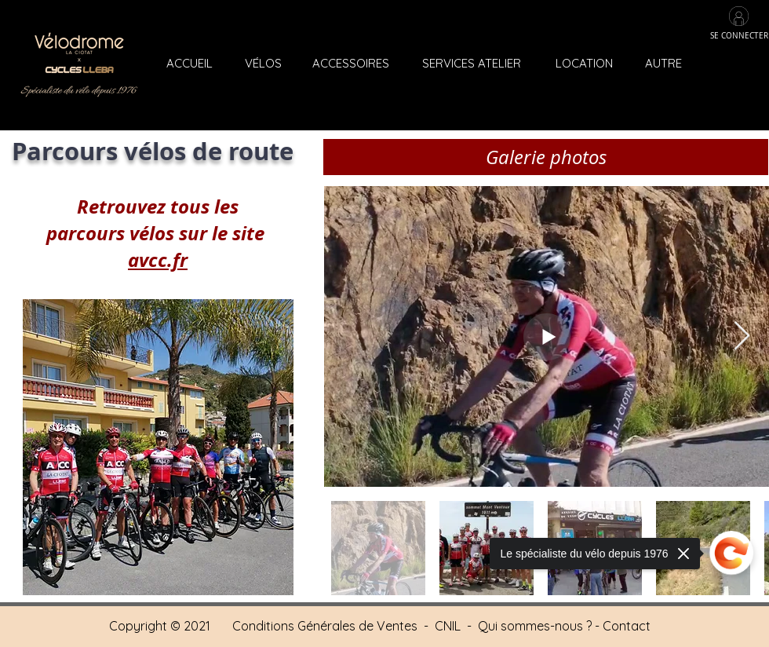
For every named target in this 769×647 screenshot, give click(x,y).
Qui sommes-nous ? (535, 626)
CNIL (448, 626)
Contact (627, 626)
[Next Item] (742, 336)
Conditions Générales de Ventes (326, 626)
